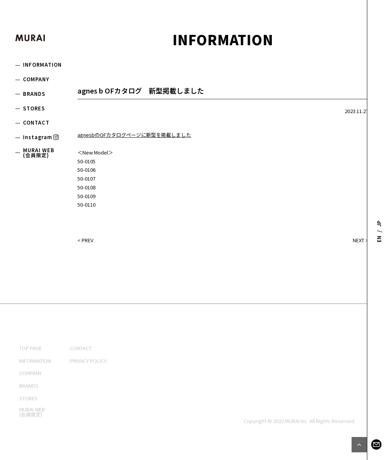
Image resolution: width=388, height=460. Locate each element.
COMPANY (36, 79)
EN (379, 238)
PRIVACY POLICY (88, 378)
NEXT (358, 241)
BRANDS (34, 93)
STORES (34, 108)
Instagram (41, 137)
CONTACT (36, 122)
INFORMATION (42, 64)
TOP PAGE (30, 366)
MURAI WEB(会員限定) (38, 152)
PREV (87, 241)
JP (379, 224)
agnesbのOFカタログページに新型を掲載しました (134, 136)
